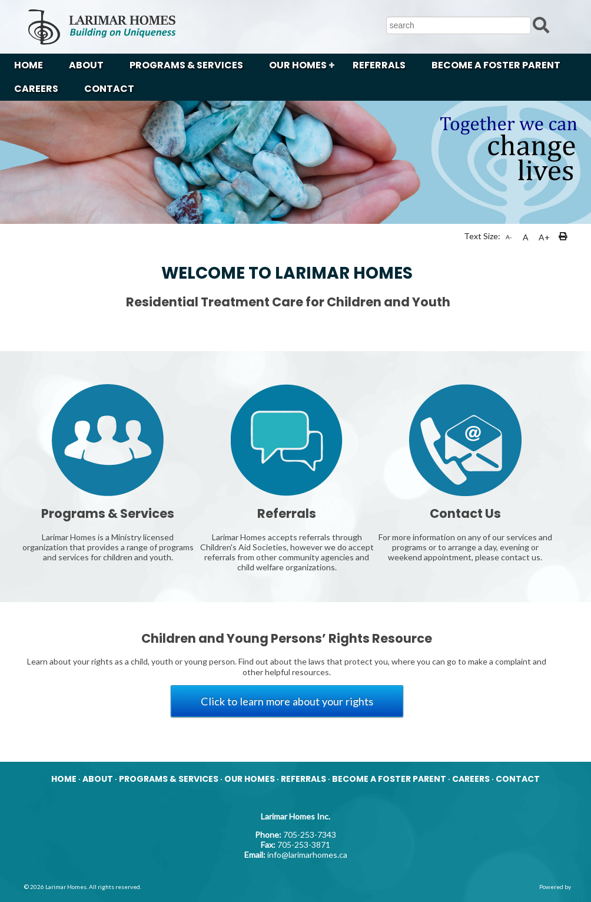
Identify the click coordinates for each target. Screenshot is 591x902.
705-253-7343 (309, 835)
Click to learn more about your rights (287, 701)
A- (509, 236)
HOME (28, 65)
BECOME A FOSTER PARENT (495, 65)
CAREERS (36, 88)
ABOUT (86, 65)
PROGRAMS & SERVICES (186, 65)
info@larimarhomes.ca (307, 855)
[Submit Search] (541, 24)
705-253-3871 (303, 845)
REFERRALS (379, 65)
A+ (544, 237)
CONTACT (109, 88)
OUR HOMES (298, 65)
